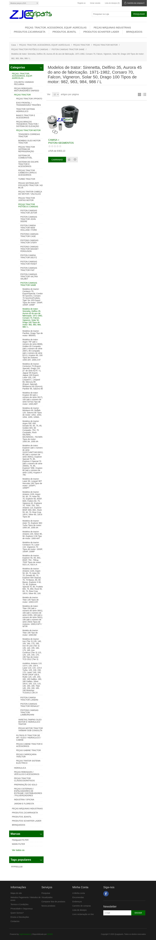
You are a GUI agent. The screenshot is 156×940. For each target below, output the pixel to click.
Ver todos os (18, 850)
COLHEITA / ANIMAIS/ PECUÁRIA (24, 83)
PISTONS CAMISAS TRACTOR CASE (29, 235)
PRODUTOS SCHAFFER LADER (101, 32)
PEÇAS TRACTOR (81, 45)
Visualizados (46, 897)
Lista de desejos (79, 910)
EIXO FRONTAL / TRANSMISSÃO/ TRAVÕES (28, 104)
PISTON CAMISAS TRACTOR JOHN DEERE (28, 219)
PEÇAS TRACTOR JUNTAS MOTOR (26, 199)
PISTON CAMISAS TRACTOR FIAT (28, 269)
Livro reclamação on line (83, 914)
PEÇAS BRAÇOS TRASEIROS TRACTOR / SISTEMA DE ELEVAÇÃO (27, 124)
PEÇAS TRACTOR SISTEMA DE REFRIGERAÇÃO (26, 149)
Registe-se (81, 3)
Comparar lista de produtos (53, 901)
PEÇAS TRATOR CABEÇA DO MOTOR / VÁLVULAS (30, 193)
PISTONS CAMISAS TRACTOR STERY (29, 241)
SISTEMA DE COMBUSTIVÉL (25, 156)
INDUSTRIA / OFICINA (24, 799)
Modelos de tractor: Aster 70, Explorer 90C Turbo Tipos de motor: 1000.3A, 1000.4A (32, 524)
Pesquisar (45, 893)
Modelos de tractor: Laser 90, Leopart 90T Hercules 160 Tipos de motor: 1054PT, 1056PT (32, 483)
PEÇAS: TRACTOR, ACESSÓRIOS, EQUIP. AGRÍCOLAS (55, 27)
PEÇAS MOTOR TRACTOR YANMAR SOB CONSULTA (30, 729)
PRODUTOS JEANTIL (64, 32)
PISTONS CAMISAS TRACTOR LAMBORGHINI (29, 712)
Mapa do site (16, 893)
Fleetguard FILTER (20, 840)
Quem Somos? (17, 913)
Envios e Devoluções (20, 917)
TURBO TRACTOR (26, 179)
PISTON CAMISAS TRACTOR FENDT (28, 262)
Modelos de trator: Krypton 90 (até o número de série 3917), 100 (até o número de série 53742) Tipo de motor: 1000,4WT (32, 398)
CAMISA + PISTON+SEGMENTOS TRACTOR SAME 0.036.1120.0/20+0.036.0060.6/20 (63, 144)
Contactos (15, 921)
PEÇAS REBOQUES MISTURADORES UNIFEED (26, 89)
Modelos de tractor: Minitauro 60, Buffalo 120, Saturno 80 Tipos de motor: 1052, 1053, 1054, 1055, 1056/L (32, 412)
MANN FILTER (18, 844)
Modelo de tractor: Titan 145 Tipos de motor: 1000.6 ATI (30, 599)
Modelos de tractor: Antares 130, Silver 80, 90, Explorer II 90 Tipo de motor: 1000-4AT (32, 535)
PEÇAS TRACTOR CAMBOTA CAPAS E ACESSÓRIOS (27, 172)
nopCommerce (25, 934)
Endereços (77, 901)
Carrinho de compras (81, 906)
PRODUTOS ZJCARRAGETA (29, 32)
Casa (13, 45)
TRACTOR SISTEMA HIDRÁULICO (25, 110)
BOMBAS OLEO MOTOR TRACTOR (29, 141)
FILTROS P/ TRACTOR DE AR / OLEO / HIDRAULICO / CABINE (28, 737)
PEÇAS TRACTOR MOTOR (105, 45)
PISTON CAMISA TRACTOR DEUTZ (28, 256)
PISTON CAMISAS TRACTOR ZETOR (28, 211)
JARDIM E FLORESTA (24, 804)
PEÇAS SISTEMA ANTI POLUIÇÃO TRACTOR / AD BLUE (30, 185)
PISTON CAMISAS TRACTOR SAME (68, 49)
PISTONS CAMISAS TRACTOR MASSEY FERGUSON (29, 249)
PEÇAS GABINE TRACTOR (28, 750)
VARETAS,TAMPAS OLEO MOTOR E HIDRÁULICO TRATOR (29, 722)
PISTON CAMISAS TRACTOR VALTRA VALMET (29, 276)
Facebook (106, 893)
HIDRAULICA (20, 768)
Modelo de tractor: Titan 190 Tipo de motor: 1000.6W (30, 632)
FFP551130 (16, 866)
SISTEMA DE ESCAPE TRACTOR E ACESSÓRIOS (28, 164)
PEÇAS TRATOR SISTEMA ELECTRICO (28, 762)
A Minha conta (78, 893)
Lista (144, 94)
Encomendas (78, 897)
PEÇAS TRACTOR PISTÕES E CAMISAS (29, 49)
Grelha (139, 94)
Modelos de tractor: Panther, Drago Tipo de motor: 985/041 (32, 333)
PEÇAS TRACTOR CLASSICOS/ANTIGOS (24, 779)
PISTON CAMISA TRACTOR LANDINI (29, 698)
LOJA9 (50, 934)
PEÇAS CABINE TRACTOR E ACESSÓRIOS (29, 745)
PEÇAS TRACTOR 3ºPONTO (29, 99)
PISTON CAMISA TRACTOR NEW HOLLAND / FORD (28, 227)
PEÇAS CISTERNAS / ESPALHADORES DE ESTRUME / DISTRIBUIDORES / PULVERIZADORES (28, 792)
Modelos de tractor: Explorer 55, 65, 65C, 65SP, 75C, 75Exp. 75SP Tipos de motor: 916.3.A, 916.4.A (31, 560)
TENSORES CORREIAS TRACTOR (29, 135)
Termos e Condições (20, 904)
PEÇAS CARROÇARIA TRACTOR (26, 755)
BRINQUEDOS (134, 32)
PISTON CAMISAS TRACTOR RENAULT (29, 705)
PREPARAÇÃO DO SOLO (25, 785)
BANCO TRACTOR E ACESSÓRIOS (25, 116)
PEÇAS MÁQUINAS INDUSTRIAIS (112, 27)
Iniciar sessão (95, 3)
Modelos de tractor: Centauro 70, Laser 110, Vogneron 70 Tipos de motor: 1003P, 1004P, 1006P (32, 547)
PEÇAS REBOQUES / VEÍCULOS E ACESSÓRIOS (26, 773)
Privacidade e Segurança (21, 908)
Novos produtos (48, 906)
